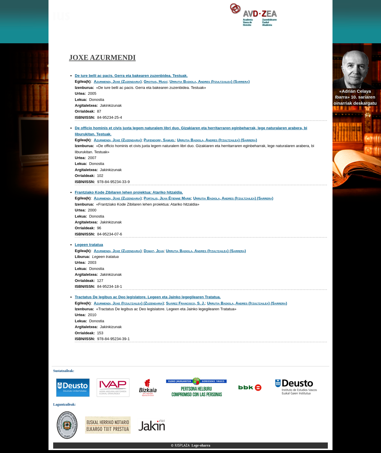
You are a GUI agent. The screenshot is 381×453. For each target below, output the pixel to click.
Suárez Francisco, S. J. (185, 303)
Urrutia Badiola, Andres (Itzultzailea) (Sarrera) (209, 81)
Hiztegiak (189, 34)
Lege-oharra (201, 445)
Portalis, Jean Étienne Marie (167, 198)
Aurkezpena (65, 34)
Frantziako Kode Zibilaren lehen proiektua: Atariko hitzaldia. (129, 192)
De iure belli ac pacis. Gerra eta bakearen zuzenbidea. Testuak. (131, 75)
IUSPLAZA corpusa (113, 34)
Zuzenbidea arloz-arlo (155, 34)
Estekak (286, 34)
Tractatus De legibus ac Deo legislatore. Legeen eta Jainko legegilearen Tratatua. (148, 297)
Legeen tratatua (89, 244)
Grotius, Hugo (155, 81)
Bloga (86, 34)
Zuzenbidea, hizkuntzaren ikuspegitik (238, 34)
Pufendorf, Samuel (159, 140)
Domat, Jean (154, 251)
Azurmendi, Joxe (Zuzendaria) (118, 81)
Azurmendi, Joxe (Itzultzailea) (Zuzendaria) (129, 303)
